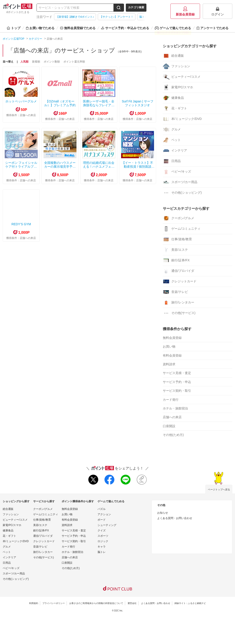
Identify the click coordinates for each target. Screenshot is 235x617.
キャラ (102, 546)
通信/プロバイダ (178, 271)
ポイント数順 (52, 61)
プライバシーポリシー (53, 603)
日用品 (172, 161)
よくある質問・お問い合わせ (174, 518)
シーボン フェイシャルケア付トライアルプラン (21, 166)
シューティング (107, 525)
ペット (172, 140)
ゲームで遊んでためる (173, 28)
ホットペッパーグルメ (21, 101)
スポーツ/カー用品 (180, 182)
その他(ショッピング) (182, 192)
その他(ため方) (173, 435)
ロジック (103, 541)
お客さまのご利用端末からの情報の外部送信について (96, 603)
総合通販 (173, 55)
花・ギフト (175, 108)
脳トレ (102, 552)
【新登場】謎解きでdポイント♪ (75, 16)
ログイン (217, 11)
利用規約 (33, 603)
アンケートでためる (212, 28)
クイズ (102, 530)
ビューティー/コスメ (181, 77)
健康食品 (173, 98)
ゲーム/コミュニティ (181, 228)
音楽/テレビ (175, 292)
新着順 (36, 61)
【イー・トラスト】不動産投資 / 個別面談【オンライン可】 (137, 166)
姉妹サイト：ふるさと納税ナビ (190, 603)
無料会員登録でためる (78, 28)
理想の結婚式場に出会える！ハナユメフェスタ (98, 166)
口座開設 (169, 426)
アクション (104, 514)
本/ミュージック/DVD (182, 119)
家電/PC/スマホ (178, 87)
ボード (102, 519)
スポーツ (103, 535)
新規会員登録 (185, 11)
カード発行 (170, 399)
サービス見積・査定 (177, 373)
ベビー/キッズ (177, 171)
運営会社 (132, 603)
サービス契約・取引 (177, 390)
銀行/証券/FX (176, 260)
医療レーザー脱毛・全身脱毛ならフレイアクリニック (98, 105)
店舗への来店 (172, 417)
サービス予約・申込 (177, 382)
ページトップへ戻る (219, 489)
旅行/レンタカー (178, 302)
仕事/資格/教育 (177, 239)
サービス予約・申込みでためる (125, 28)
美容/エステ (175, 250)
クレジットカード (179, 281)
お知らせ (162, 512)
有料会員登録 (172, 355)
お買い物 (169, 346)
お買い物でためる (40, 28)
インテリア (175, 150)
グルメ (172, 129)
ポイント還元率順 (74, 61)
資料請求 (169, 364)
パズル (102, 509)
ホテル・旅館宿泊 (175, 408)
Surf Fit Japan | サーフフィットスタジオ (137, 103)
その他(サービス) (179, 313)
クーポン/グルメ (178, 218)
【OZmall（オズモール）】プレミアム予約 (60, 103)
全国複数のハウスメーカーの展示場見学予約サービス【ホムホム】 (60, 166)
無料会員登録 (172, 338)
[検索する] (118, 7)
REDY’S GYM (21, 224)
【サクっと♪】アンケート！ (116, 16)
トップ (13, 28)
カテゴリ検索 (136, 7)
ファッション (176, 66)
